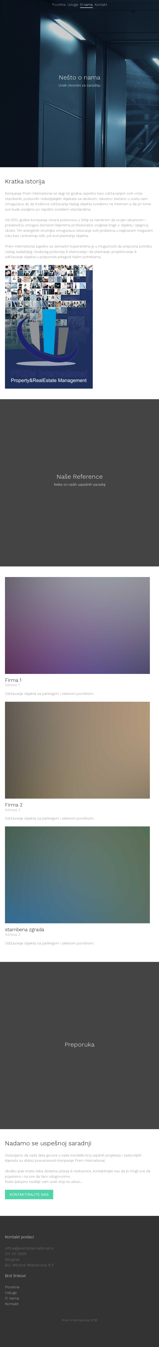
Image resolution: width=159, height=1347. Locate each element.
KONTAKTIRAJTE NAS (29, 1194)
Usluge (11, 1292)
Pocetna (12, 1287)
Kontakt (12, 1304)
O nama (12, 1298)
